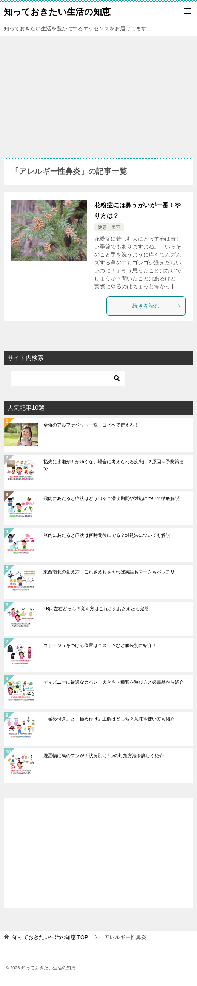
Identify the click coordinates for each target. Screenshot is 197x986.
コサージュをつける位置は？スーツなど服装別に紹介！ (100, 645)
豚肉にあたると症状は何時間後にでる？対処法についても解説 (106, 535)
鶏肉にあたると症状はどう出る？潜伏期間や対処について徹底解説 (111, 498)
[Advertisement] (98, 93)
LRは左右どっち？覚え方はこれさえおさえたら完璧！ (98, 608)
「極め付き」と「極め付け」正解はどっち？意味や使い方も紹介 (109, 719)
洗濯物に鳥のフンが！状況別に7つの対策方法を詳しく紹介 (103, 755)
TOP (50, 937)
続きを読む (157, 306)
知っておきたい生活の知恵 (57, 11)
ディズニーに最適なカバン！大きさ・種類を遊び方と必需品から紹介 (113, 682)
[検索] (68, 378)
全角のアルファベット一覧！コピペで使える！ (91, 425)
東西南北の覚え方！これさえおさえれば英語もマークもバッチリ (109, 572)
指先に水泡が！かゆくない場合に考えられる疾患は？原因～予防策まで (113, 465)
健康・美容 (109, 227)
